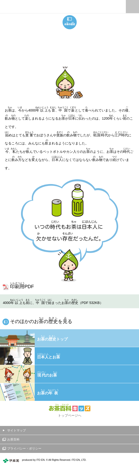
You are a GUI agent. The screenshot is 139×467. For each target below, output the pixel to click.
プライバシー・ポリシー (24, 448)
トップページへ (69, 415)
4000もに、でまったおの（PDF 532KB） (53, 301)
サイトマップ (16, 430)
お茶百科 (13, 439)
